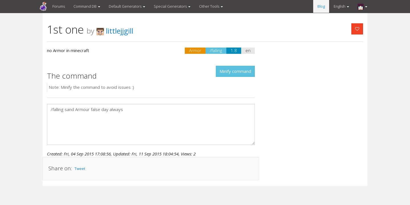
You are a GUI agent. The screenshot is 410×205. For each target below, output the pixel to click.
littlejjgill (115, 31)
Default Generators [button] (127, 6)
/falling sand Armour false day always (151, 124)
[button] (362, 6)
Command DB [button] (86, 6)
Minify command (235, 71)
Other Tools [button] (211, 6)
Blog (321, 6)
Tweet (80, 168)
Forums (58, 6)
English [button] (341, 6)
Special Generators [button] (172, 6)
